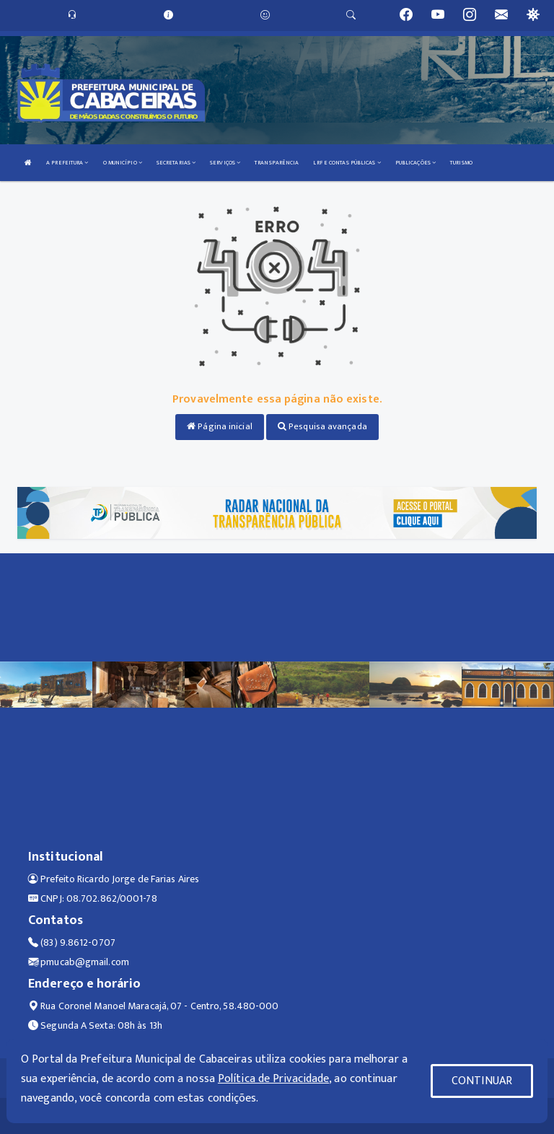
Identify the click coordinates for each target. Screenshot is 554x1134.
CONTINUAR (482, 1081)
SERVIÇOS (225, 162)
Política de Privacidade (273, 1079)
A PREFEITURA (67, 162)
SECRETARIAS (176, 162)
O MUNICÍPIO (122, 162)
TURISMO (461, 162)
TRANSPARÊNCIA (277, 162)
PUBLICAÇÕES (415, 162)
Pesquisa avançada (322, 426)
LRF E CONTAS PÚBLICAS (346, 162)
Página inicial (219, 426)
